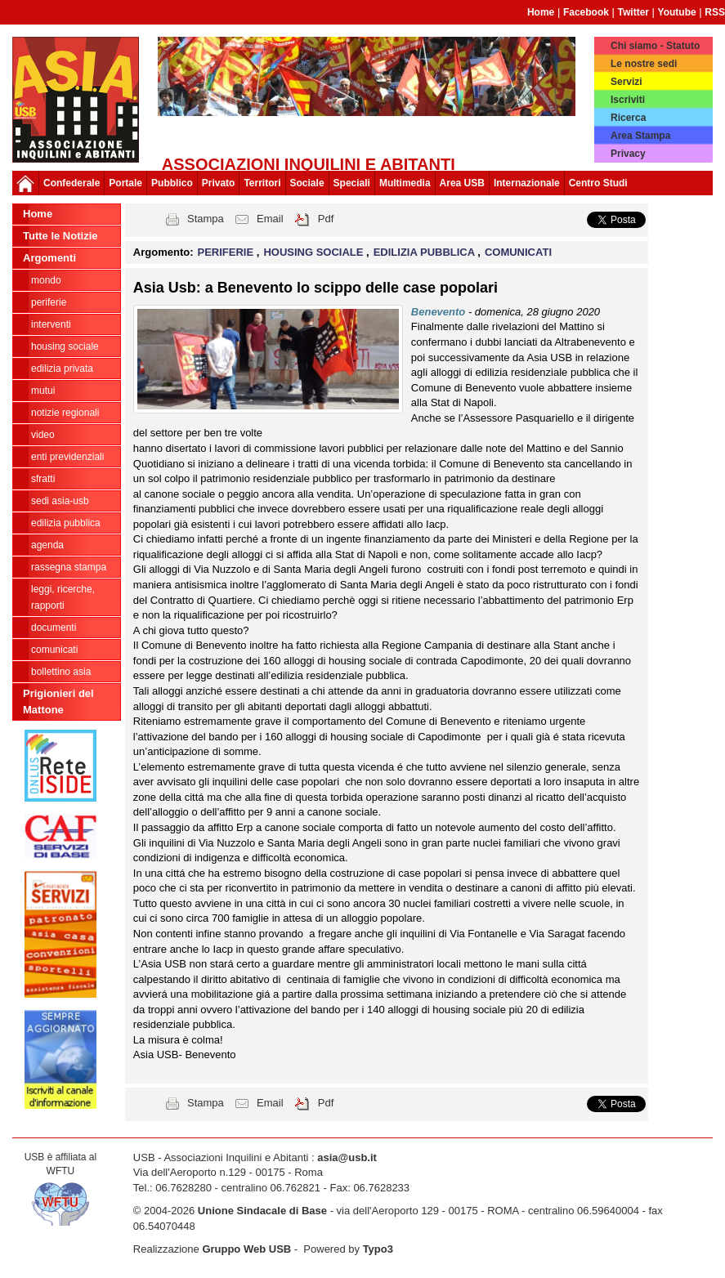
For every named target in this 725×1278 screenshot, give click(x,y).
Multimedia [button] (405, 183)
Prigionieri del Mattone (58, 701)
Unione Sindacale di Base (262, 1210)
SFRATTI (43, 479)
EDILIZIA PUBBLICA (66, 523)
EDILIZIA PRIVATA (62, 368)
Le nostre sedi (644, 63)
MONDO (46, 280)
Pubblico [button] (172, 183)
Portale (125, 183)
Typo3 (378, 1249)
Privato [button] (218, 183)
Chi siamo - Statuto (655, 45)
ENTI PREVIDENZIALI (67, 456)
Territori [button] (262, 183)
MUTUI (43, 390)
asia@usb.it (347, 1157)
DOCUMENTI (53, 627)
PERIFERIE (48, 302)
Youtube (677, 12)
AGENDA (47, 545)
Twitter (633, 12)
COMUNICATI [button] (518, 252)
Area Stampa (640, 135)
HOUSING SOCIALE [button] (314, 252)
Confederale (71, 183)
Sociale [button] (307, 183)
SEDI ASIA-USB (60, 501)
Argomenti (49, 258)
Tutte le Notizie (60, 236)
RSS (715, 12)
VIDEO (43, 434)
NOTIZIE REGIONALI (65, 412)
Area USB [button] (462, 183)
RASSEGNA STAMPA (68, 567)
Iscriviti (628, 99)
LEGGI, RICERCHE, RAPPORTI (63, 597)
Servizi (626, 81)
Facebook (586, 12)
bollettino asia (61, 671)
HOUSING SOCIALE (65, 346)
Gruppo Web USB (246, 1249)
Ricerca (628, 117)
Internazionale (527, 183)
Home (540, 12)
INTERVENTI (51, 324)
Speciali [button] (351, 183)
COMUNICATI (54, 649)
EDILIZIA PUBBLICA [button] (426, 252)
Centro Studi (598, 183)
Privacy (628, 153)
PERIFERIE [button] (227, 252)
